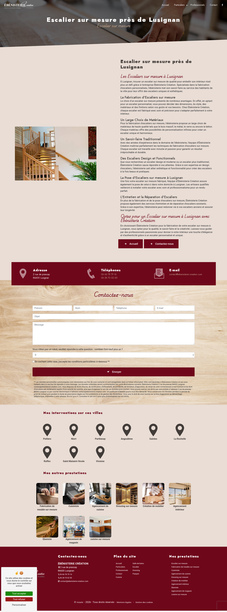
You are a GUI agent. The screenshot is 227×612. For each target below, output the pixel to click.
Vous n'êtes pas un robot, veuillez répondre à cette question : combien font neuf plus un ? (78, 336)
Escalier (136, 568)
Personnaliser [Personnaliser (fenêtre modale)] (19, 605)
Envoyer (117, 358)
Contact (213, 5)
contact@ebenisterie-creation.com (185, 274)
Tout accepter (19, 593)
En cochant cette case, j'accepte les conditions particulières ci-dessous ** (72, 348)
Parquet (136, 575)
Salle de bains (138, 564)
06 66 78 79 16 (108, 274)
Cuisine (119, 578)
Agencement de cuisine (180, 575)
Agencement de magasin (181, 592)
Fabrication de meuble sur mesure (185, 568)
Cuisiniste (175, 571)
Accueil (165, 5)
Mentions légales (124, 603)
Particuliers (179, 5)
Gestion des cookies (144, 603)
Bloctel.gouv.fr (72, 384)
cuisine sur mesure (179, 595)
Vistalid (80, 603)
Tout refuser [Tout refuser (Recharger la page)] (19, 599)
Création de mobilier (179, 582)
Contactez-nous (165, 244)
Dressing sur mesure (179, 578)
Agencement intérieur (180, 585)
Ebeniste (174, 589)
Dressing (136, 571)
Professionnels (197, 5)
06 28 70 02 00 (109, 278)
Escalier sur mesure (179, 564)
